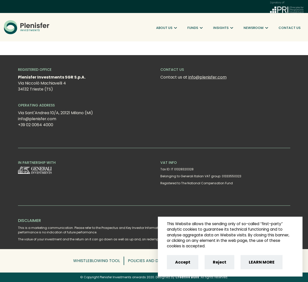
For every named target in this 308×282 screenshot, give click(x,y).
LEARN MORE (262, 262)
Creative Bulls (187, 277)
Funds (195, 27)
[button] (98, 261)
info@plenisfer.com (207, 77)
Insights (223, 27)
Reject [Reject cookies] (219, 262)
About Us (166, 27)
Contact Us (290, 27)
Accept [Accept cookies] (182, 262)
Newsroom (256, 27)
